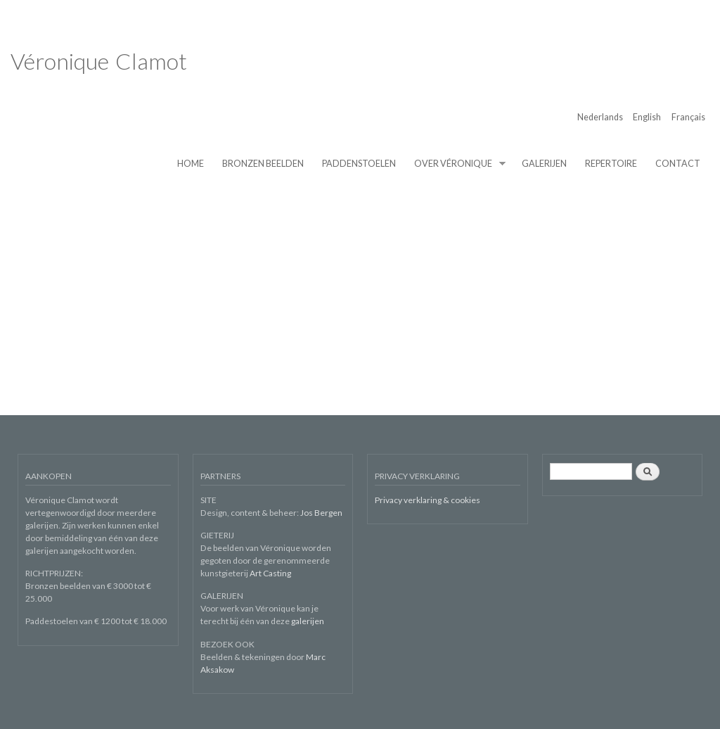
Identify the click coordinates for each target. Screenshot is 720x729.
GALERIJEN (544, 163)
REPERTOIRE (611, 163)
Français (688, 117)
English (647, 117)
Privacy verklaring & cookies (427, 500)
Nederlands (600, 117)
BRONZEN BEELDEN (263, 163)
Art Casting (270, 573)
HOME (190, 163)
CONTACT (677, 163)
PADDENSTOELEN (359, 163)
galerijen (307, 621)
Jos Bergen (321, 512)
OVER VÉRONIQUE (455, 164)
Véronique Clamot (99, 61)
